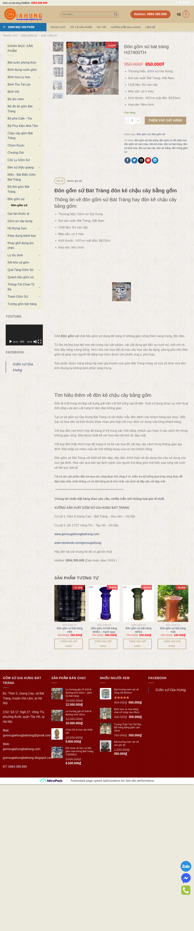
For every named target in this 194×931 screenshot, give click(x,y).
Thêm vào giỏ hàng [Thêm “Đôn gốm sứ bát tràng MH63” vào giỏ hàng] (137, 572)
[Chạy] (11, 342)
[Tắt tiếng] (35, 342)
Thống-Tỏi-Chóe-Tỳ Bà (21, 287)
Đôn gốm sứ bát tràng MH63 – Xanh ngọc (104, 559)
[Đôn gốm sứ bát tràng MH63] (138, 532)
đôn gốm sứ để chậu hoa (173, 140)
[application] (24, 335)
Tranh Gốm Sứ (18, 296)
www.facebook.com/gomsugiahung (77, 471)
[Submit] (115, 14)
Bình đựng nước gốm (22, 69)
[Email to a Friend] (141, 160)
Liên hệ (150, 27)
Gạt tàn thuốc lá (18, 213)
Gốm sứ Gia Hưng (171, 619)
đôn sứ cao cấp (146, 148)
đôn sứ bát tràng (173, 144)
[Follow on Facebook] (176, 3)
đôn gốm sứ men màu (136, 144)
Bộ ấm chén (16, 99)
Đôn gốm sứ (29, 35)
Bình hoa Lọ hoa (19, 77)
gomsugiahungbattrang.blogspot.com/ (28, 686)
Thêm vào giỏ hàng (165, 120)
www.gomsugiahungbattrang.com (76, 463)
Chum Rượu (16, 145)
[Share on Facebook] (127, 160)
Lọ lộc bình (15, 255)
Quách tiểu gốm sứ (21, 277)
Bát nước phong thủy (22, 62)
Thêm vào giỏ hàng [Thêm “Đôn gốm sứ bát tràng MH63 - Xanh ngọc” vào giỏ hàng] (103, 572)
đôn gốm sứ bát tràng (146, 140)
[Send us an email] (187, 3)
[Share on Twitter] (134, 160)
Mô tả (60, 180)
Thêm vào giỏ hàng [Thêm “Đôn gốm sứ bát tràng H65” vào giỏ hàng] (68, 572)
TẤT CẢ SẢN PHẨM (81, 27)
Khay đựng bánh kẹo (22, 235)
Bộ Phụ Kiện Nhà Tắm (23, 125)
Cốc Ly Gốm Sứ (19, 160)
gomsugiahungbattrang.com (21, 677)
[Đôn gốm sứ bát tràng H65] (69, 532)
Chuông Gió (16, 152)
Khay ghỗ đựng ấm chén (21, 245)
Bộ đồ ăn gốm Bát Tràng (20, 109)
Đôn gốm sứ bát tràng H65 (70, 559)
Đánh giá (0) (74, 180)
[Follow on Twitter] (184, 3)
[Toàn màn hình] (39, 342)
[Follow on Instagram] (180, 3)
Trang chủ (10, 35)
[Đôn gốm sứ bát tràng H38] (173, 532)
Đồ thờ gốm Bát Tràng (18, 189)
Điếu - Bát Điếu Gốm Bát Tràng (22, 177)
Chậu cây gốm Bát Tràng (20, 136)
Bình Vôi (13, 91)
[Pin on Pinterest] (148, 160)
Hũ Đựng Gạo (17, 228)
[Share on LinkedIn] (155, 160)
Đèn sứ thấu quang (21, 167)
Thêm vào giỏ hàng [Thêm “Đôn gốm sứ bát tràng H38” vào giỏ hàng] (171, 572)
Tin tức (101, 27)
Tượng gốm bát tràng (22, 304)
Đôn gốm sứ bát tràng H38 (173, 559)
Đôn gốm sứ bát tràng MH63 (138, 559)
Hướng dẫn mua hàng (126, 27)
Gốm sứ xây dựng (20, 221)
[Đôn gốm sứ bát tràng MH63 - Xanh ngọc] (104, 532)
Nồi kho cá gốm (18, 262)
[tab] (59, 181)
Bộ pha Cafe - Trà (20, 118)
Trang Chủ (57, 27)
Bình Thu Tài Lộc (19, 84)
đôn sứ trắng (164, 148)
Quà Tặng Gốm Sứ (21, 269)
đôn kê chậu (156, 144)
